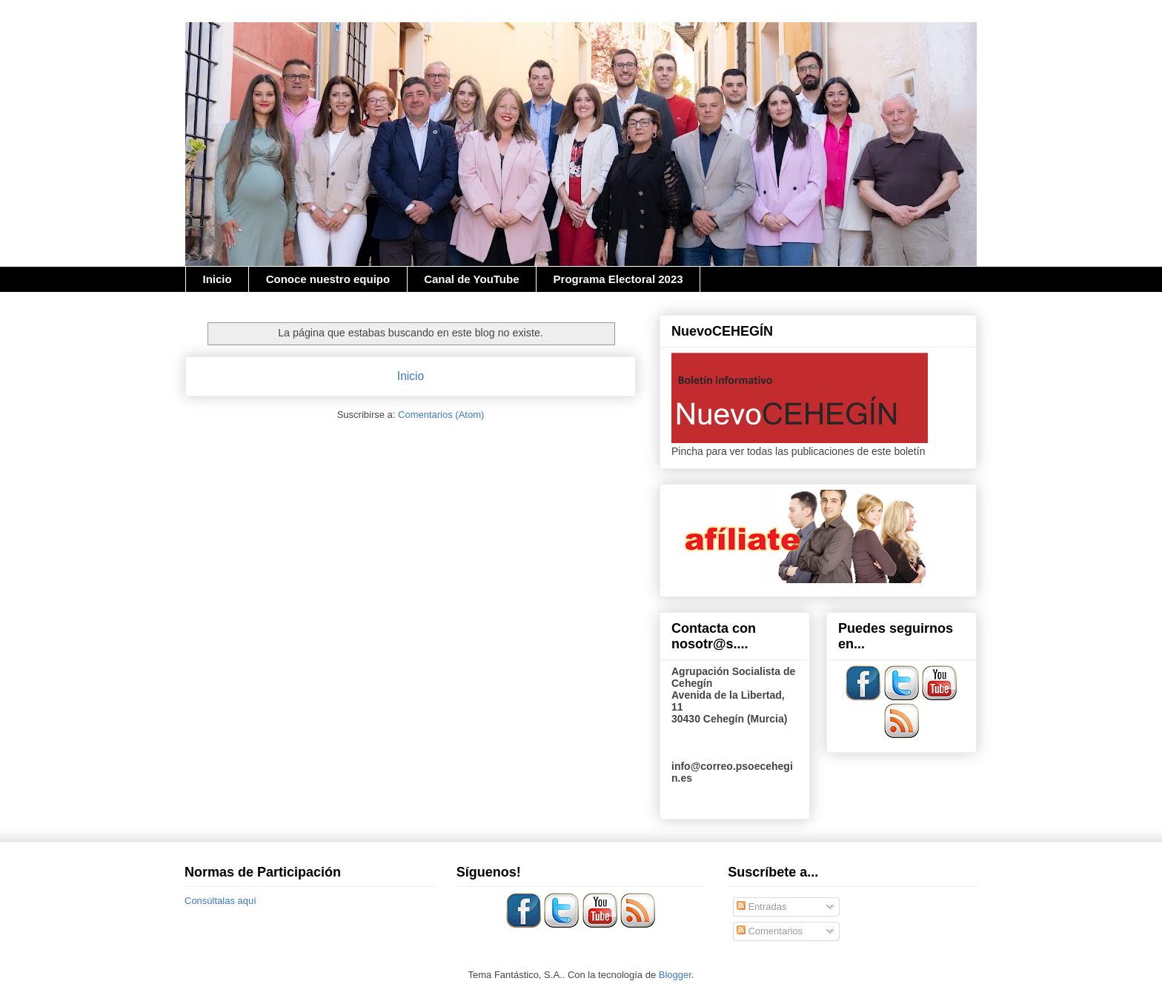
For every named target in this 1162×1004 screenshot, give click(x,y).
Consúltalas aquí (220, 900)
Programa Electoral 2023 (618, 279)
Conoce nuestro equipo (328, 279)
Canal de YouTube (471, 279)
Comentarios (770, 931)
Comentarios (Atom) (441, 414)
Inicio (217, 279)
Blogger (675, 974)
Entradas (762, 906)
